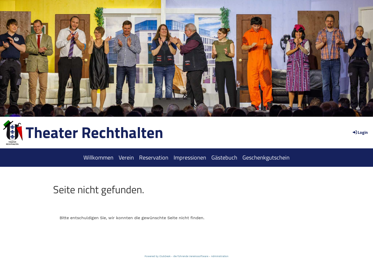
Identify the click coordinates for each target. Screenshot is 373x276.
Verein (126, 157)
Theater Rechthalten (94, 132)
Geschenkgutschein (266, 157)
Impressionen (190, 157)
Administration (219, 256)
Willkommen (98, 157)
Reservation (153, 157)
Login (360, 132)
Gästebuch (224, 157)
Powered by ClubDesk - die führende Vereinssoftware (176, 256)
